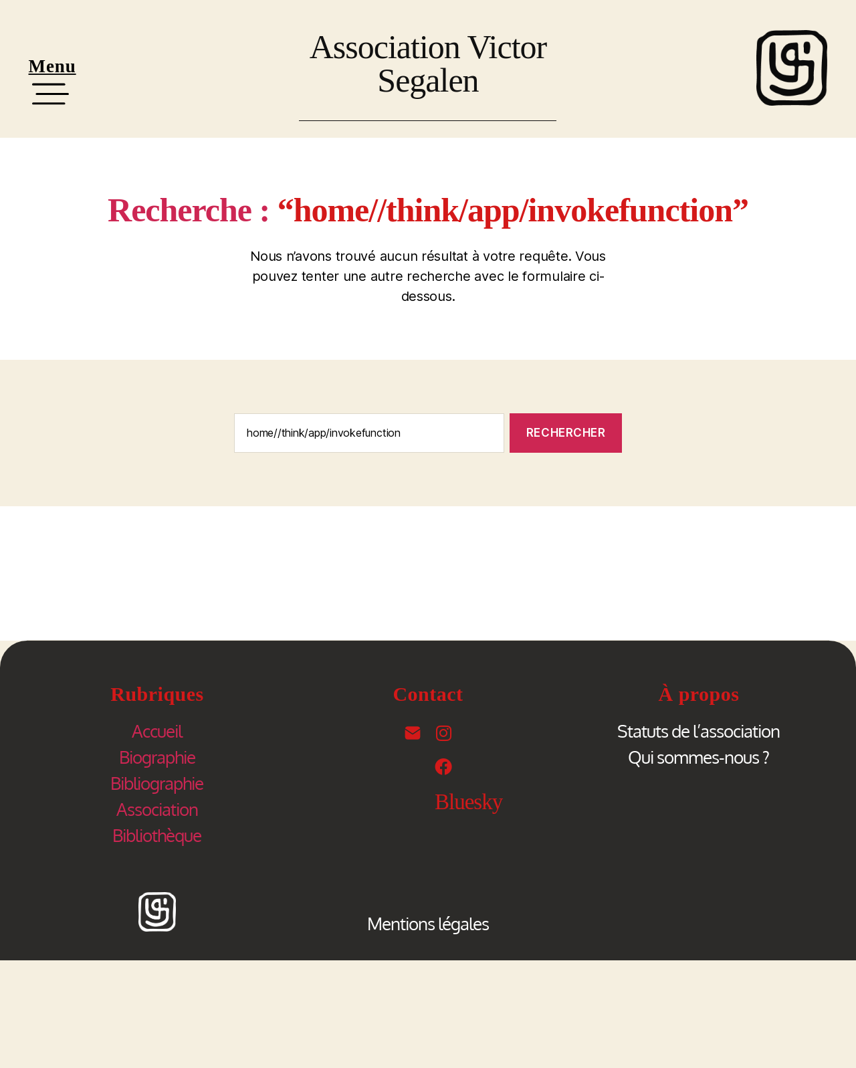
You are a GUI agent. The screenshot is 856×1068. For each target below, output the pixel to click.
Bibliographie (156, 783)
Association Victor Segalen (428, 63)
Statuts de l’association (698, 731)
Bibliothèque (156, 835)
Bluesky (468, 802)
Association (157, 809)
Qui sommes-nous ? (698, 757)
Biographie (157, 757)
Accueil (157, 731)
